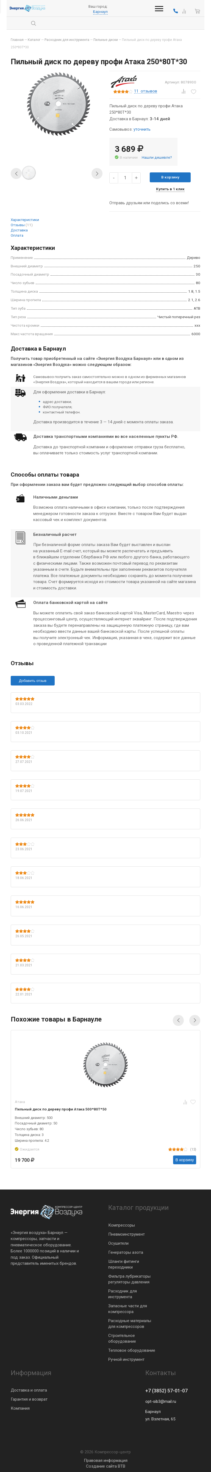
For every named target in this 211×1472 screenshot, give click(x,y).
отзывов (145, 91)
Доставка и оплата (29, 1390)
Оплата (17, 235)
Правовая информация (105, 1460)
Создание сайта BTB (105, 1466)
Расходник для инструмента (122, 1293)
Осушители (118, 1243)
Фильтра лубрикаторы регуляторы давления (129, 1279)
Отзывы (22, 225)
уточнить (142, 129)
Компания (20, 1408)
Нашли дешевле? (157, 157)
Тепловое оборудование (131, 1350)
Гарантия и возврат (29, 1399)
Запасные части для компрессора (127, 1308)
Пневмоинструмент (126, 1234)
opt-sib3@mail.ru (160, 1401)
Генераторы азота (125, 1252)
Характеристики (25, 219)
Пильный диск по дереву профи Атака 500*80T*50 (61, 1109)
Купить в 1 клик (170, 189)
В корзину (171, 177)
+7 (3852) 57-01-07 (166, 1391)
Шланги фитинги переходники (123, 1264)
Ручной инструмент (126, 1359)
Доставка (19, 230)
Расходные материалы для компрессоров (129, 1323)
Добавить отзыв (32, 681)
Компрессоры (121, 1224)
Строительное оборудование (122, 1338)
